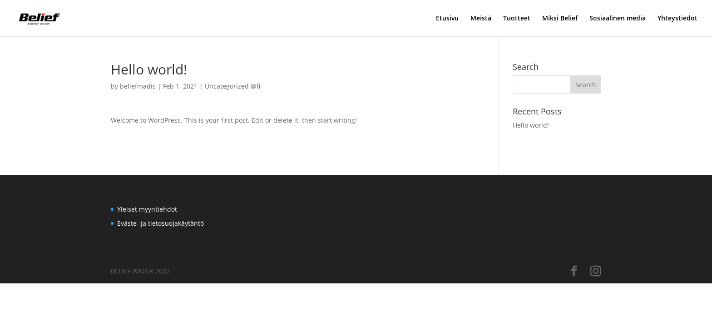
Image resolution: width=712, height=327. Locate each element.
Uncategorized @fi (232, 86)
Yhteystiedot (677, 18)
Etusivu (447, 18)
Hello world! (531, 125)
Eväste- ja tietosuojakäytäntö (160, 223)
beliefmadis (138, 86)
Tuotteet (516, 18)
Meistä (480, 18)
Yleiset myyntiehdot (147, 209)
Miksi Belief (560, 18)
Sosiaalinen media (617, 18)
